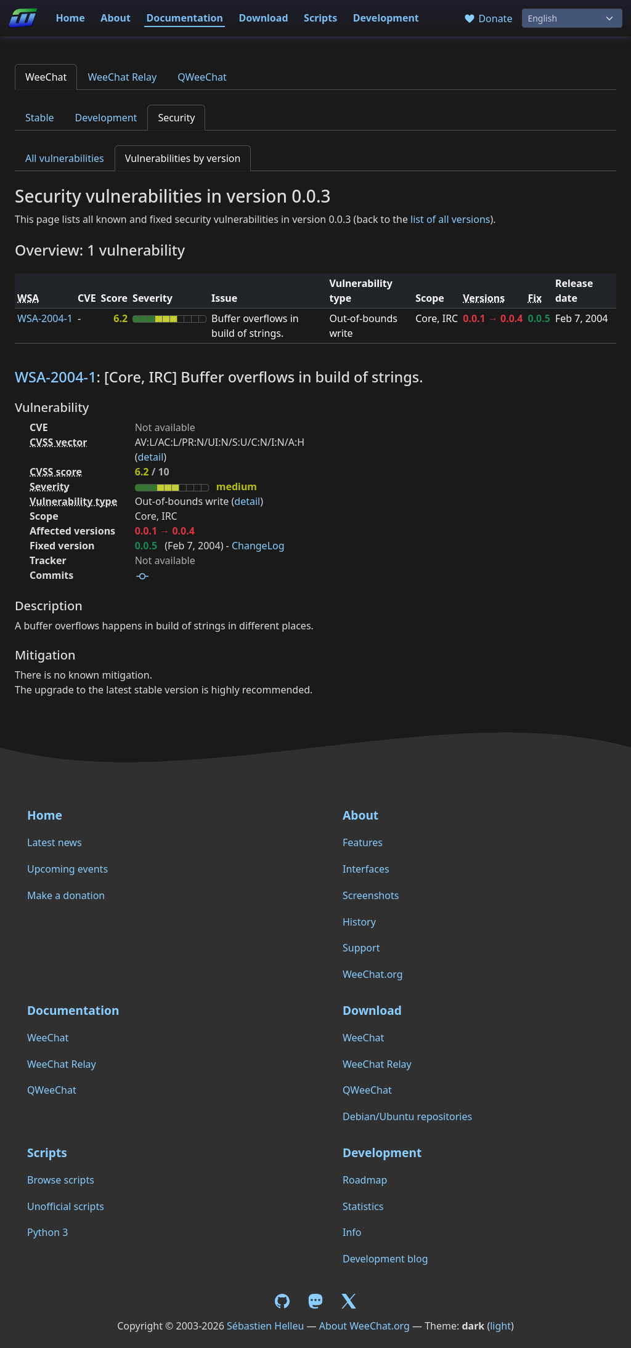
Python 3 (47, 1232)
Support (361, 947)
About (115, 18)
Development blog (385, 1258)
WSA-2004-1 (45, 318)
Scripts (320, 18)
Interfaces (366, 869)
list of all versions (450, 219)
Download (263, 18)
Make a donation (66, 895)
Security (176, 117)
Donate (487, 18)
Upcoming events (67, 869)
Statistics (363, 1206)
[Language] (572, 18)
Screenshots (371, 895)
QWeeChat (202, 77)
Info (352, 1232)
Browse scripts (60, 1180)
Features (363, 842)
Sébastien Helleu (265, 1326)
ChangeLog (258, 545)
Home (69, 18)
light (500, 1326)
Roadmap (365, 1180)
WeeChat (46, 77)
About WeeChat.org (364, 1326)
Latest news (54, 842)
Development (386, 18)
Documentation (184, 18)
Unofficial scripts (65, 1206)
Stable (39, 117)
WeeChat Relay (122, 77)
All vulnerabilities (64, 158)
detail (150, 457)
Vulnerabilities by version (183, 158)
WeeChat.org (373, 974)
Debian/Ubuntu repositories (407, 1116)
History (359, 922)
